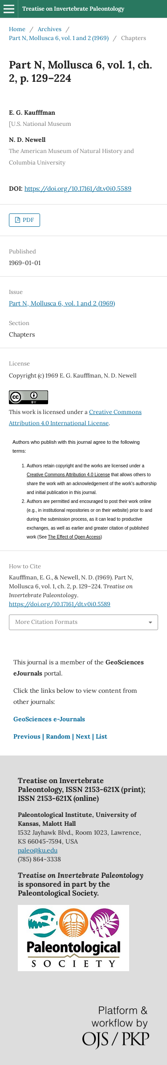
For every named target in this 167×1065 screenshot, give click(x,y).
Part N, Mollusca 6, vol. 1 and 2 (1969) (59, 38)
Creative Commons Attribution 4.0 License (68, 474)
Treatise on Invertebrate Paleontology (73, 8)
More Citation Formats (46, 622)
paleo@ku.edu (37, 850)
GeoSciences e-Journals (49, 719)
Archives (49, 29)
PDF (27, 220)
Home (17, 29)
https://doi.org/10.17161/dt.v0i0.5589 (77, 189)
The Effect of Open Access (74, 537)
